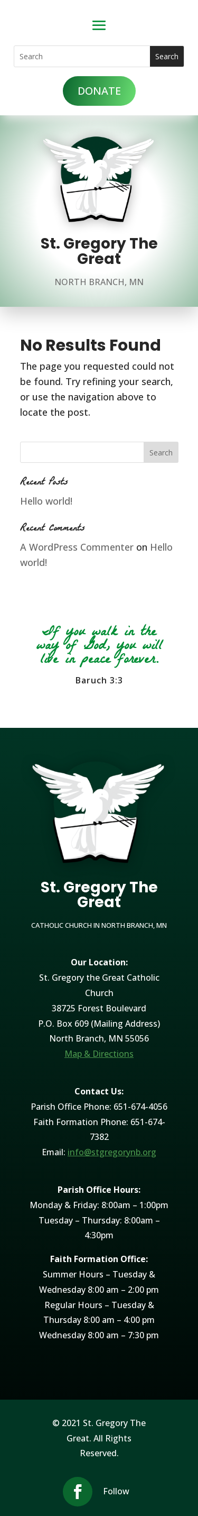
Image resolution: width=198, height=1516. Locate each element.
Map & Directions (99, 1054)
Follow (116, 1491)
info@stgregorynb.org (112, 1152)
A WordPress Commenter (77, 547)
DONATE (99, 91)
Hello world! (46, 501)
